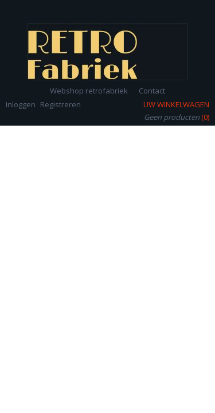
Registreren (60, 104)
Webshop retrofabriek (89, 90)
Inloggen (21, 104)
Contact (152, 90)
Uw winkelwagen (176, 104)
